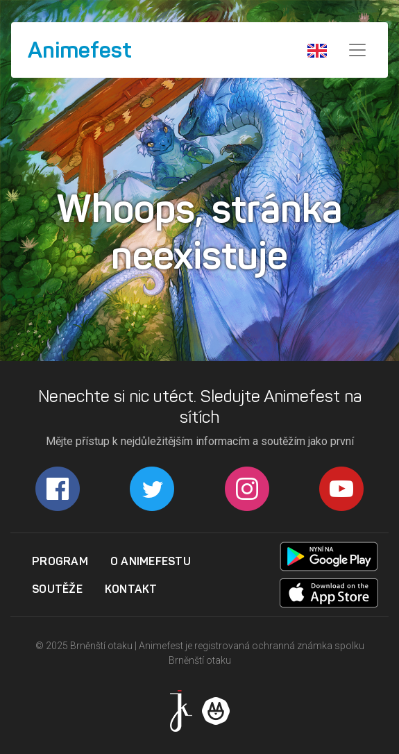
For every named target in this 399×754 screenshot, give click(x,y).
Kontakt (131, 589)
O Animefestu (150, 561)
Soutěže (57, 589)
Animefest (80, 50)
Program (60, 561)
